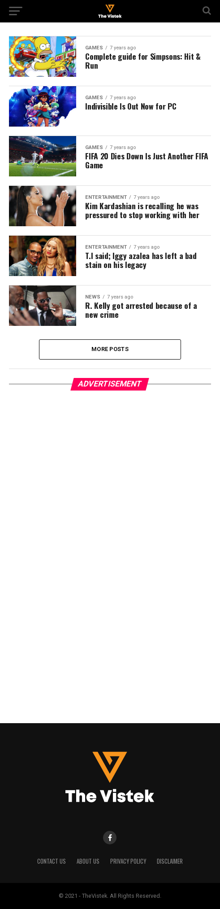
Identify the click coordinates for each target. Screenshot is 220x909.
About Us (88, 861)
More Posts (110, 349)
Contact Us (51, 861)
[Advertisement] (76, 552)
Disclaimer (170, 861)
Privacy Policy (128, 861)
